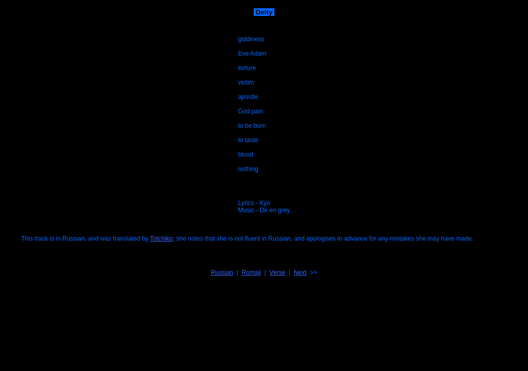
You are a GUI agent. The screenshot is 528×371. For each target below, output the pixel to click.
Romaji (251, 272)
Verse (278, 272)
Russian (222, 272)
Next (300, 272)
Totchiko (161, 238)
